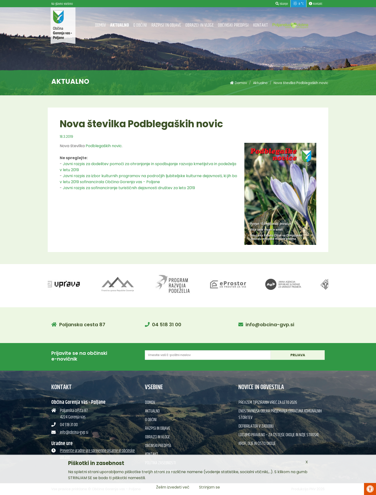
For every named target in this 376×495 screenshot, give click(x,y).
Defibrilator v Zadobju (256, 426)
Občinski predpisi (233, 25)
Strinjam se (209, 487)
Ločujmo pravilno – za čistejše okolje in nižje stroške (279, 435)
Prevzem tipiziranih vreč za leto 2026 (268, 402)
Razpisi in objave (166, 25)
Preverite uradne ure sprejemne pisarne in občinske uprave (97, 454)
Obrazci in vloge (199, 25)
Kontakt (260, 25)
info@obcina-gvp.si (270, 324)
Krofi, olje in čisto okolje (257, 443)
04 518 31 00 (166, 324)
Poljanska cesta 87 (82, 324)
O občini (140, 25)
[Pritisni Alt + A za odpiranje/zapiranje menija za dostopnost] (370, 489)
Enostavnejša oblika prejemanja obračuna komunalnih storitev (280, 414)
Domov (100, 25)
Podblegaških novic (104, 146)
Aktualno (119, 25)
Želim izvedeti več (172, 487)
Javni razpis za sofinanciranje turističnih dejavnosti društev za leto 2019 (129, 188)
